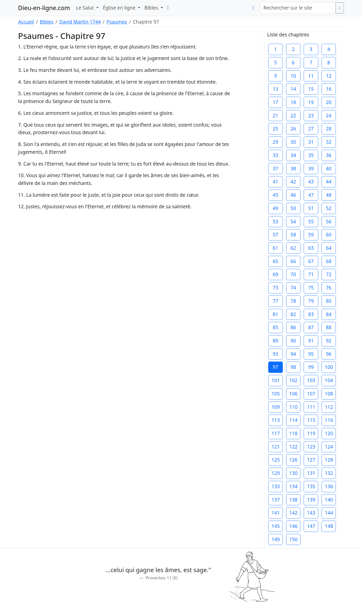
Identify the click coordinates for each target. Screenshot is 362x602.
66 (293, 261)
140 (329, 499)
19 (311, 102)
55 (311, 221)
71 (311, 274)
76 (329, 287)
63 (311, 247)
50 (293, 208)
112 (329, 407)
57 (275, 234)
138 (293, 499)
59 (311, 234)
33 (275, 155)
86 (293, 327)
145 (276, 526)
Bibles (46, 21)
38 (293, 168)
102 (293, 380)
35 (311, 155)
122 (293, 446)
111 (311, 407)
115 (311, 420)
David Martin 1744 (80, 21)
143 (311, 512)
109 (276, 407)
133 (276, 486)
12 (329, 75)
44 (329, 181)
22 (293, 115)
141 (276, 512)
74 (293, 287)
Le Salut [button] (85, 7)
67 (311, 261)
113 (276, 420)
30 (293, 141)
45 (275, 194)
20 (329, 102)
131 (311, 473)
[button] (168, 7)
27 (311, 128)
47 (311, 194)
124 (329, 446)
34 (293, 155)
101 (276, 380)
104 (329, 380)
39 (311, 168)
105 (276, 393)
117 (276, 433)
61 (275, 247)
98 (293, 367)
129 (276, 473)
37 (275, 168)
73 (275, 287)
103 (311, 380)
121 (276, 446)
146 (293, 526)
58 (293, 234)
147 (311, 526)
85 (275, 327)
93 (275, 353)
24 (329, 115)
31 (311, 141)
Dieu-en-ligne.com (44, 8)
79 (311, 300)
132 (329, 473)
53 (275, 221)
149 (276, 539)
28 (329, 128)
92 (329, 340)
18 (293, 102)
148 (329, 526)
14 (293, 88)
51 (311, 208)
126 (293, 459)
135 (311, 486)
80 (329, 300)
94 (293, 353)
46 (293, 194)
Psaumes (117, 21)
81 (275, 314)
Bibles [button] (151, 7)
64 (329, 247)
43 (311, 181)
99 (311, 367)
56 (329, 221)
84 (329, 314)
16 (329, 88)
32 (329, 141)
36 (329, 155)
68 (329, 261)
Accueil (26, 21)
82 (293, 314)
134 (293, 486)
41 (275, 181)
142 (293, 512)
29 (275, 141)
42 (293, 181)
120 (329, 433)
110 (293, 407)
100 (329, 367)
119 (311, 433)
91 (311, 340)
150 (293, 539)
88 (329, 327)
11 (311, 75)
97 (275, 367)
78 (293, 300)
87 (311, 327)
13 (275, 88)
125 (276, 459)
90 (293, 340)
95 (311, 353)
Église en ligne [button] (120, 7)
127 (311, 459)
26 (293, 128)
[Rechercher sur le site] (298, 8)
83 (311, 314)
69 (275, 274)
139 (311, 499)
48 (329, 194)
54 (293, 221)
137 (276, 499)
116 (329, 420)
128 (329, 459)
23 (311, 115)
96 (329, 353)
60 (329, 234)
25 (275, 128)
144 (329, 512)
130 (293, 473)
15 (311, 88)
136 (329, 486)
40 (329, 168)
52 (329, 208)
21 (275, 115)
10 (293, 75)
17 (275, 102)
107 (311, 393)
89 (275, 340)
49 (275, 208)
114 (293, 420)
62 (293, 247)
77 (275, 300)
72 (329, 274)
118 (293, 433)
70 (293, 274)
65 (275, 261)
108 (329, 393)
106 (293, 393)
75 (311, 287)
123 (311, 446)
